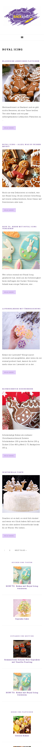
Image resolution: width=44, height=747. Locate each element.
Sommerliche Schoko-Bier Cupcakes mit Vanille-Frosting (22, 660)
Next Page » (21, 550)
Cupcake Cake (22, 619)
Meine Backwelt (22, 16)
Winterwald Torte (13, 472)
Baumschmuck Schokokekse (17, 389)
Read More (9, 128)
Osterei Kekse (22, 720)
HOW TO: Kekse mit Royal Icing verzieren (19, 228)
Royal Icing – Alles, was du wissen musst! (21, 145)
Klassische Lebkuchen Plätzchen (21, 61)
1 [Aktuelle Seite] (4, 550)
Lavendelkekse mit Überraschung (21, 309)
